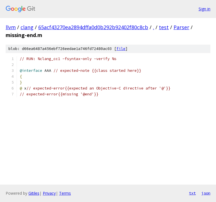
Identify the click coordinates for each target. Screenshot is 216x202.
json (205, 193)
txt (192, 193)
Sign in (204, 9)
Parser (181, 27)
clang (27, 27)
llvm (11, 27)
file (120, 48)
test (164, 27)
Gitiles (33, 193)
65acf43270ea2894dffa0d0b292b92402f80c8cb (93, 27)
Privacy (49, 193)
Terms (65, 193)
